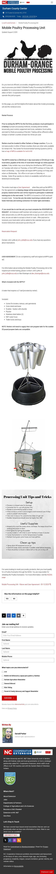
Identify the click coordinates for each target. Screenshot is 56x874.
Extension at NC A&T (11, 813)
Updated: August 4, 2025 (9, 32)
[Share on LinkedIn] (14, 615)
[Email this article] (19, 615)
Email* (4, 632)
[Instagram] (14, 840)
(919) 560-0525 (8, 16)
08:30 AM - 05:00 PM (29, 16)
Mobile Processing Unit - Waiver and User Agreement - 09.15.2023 (25, 584)
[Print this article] (23, 615)
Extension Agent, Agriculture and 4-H (25, 736)
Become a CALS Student (12, 809)
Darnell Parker (20, 734)
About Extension (9, 796)
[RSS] (19, 840)
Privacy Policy (12, 708)
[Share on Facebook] (9, 615)
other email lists (19, 704)
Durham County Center (14, 8)
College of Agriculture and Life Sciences (18, 806)
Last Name (6, 648)
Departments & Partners (12, 803)
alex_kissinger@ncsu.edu (40, 273)
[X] (5, 840)
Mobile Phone (7, 656)
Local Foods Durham (9, 23)
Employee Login (47, 872)
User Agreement (24, 187)
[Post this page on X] (4, 615)
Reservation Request (9, 231)
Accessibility (18, 866)
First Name (6, 640)
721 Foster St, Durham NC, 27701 (14, 13)
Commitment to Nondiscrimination (22, 847)
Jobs (5, 800)
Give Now (7, 816)
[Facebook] (10, 840)
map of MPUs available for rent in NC (19, 151)
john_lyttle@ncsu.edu (25, 240)
